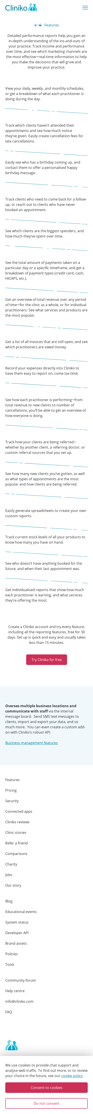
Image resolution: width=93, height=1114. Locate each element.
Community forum (20, 980)
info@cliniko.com (19, 1001)
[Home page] (11, 1045)
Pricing (11, 790)
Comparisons (16, 853)
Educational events (21, 911)
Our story (13, 885)
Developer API (17, 932)
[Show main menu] (85, 7)
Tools (9, 964)
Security (12, 800)
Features (46, 25)
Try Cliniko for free (46, 659)
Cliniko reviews (17, 822)
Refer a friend (16, 843)
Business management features (31, 742)
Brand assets (16, 943)
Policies (11, 953)
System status (17, 922)
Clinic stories (15, 832)
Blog (9, 901)
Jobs (8, 874)
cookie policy (72, 1075)
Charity (11, 864)
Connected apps (18, 811)
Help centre (15, 990)
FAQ (8, 1012)
